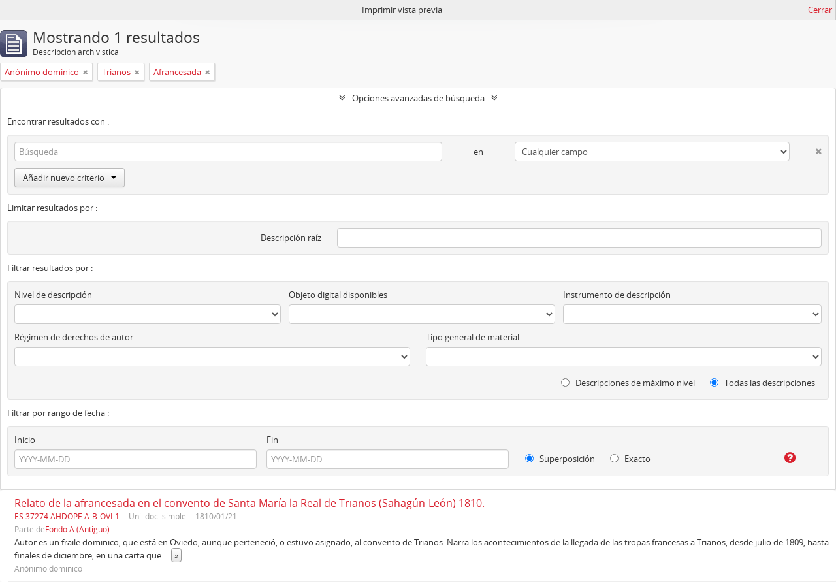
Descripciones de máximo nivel (628, 383)
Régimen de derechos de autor (73, 337)
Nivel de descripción (53, 294)
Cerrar (820, 10)
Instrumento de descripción (617, 294)
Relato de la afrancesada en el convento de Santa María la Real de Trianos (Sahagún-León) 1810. (249, 503)
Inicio (24, 439)
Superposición (560, 458)
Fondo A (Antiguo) (77, 529)
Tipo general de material (472, 337)
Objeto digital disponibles (338, 294)
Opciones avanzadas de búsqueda (418, 98)
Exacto (630, 458)
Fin (272, 439)
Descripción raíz (291, 238)
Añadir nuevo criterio (69, 178)
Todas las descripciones (762, 383)
